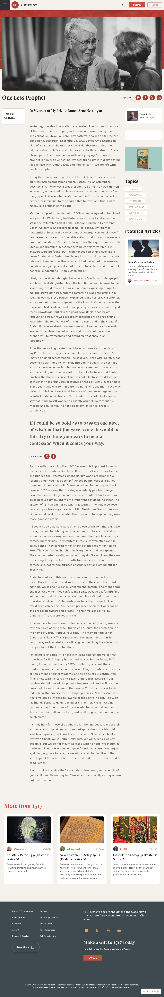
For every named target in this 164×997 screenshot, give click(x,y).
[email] (159, 97)
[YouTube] (119, 930)
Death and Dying (136, 207)
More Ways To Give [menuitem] (49, 917)
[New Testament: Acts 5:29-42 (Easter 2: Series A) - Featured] (82, 829)
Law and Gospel (136, 213)
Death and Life (135, 219)
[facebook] (145, 97)
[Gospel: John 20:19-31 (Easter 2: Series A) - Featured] (135, 829)
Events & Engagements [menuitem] (22, 911)
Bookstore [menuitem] (16, 923)
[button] (123, 4)
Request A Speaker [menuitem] (20, 936)
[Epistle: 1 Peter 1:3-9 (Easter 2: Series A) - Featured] (29, 829)
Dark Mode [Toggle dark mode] (26, 947)
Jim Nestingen (135, 201)
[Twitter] (97, 930)
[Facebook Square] (86, 930)
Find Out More (147, 117)
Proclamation (135, 195)
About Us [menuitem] (16, 930)
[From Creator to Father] (143, 248)
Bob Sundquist (73, 849)
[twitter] (152, 97)
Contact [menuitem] (43, 911)
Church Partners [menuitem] (19, 917)
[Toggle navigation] (5, 5)
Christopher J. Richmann (142, 281)
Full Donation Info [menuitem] (48, 936)
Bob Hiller (124, 849)
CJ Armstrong (20, 849)
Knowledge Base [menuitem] (47, 930)
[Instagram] (108, 930)
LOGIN (154, 5)
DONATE (137, 5)
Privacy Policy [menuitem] (46, 923)
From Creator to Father (141, 262)
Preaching (133, 189)
